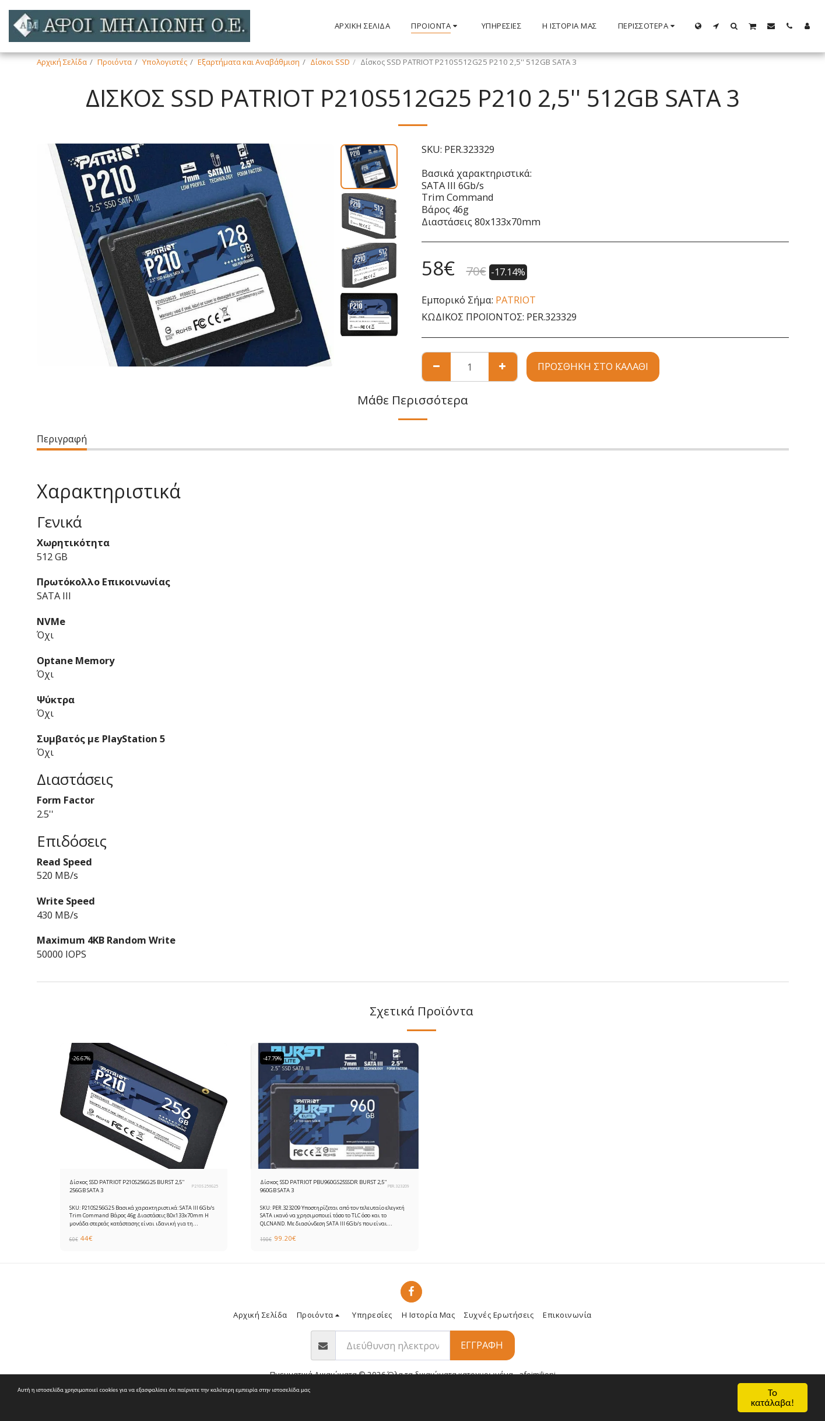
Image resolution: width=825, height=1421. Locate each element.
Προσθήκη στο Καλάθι (593, 366)
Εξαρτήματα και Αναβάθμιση (249, 62)
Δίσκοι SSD (330, 62)
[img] (144, 1106)
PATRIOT (516, 299)
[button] (716, 26)
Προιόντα (114, 62)
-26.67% (85, 1058)
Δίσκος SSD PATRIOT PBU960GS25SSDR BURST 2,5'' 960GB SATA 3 (314, 1190)
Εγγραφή (482, 1351)
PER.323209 (395, 1189)
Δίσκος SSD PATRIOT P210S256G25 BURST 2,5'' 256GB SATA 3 (116, 1190)
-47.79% (276, 1058)
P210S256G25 (202, 1189)
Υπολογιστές (164, 62)
